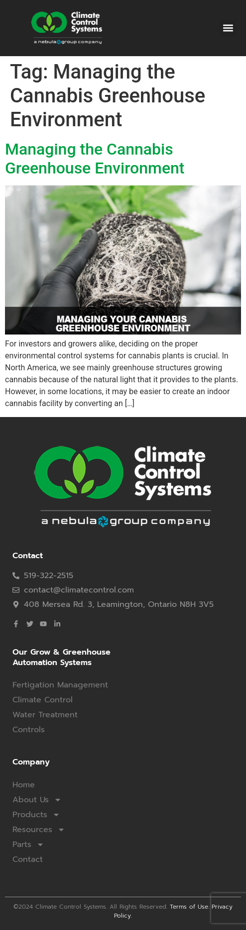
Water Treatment (45, 715)
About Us (37, 799)
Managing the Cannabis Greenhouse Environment (95, 158)
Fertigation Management (60, 685)
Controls (28, 730)
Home (23, 785)
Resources (38, 829)
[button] (228, 28)
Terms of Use (189, 906)
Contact (27, 859)
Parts (28, 844)
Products (36, 814)
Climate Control (42, 700)
